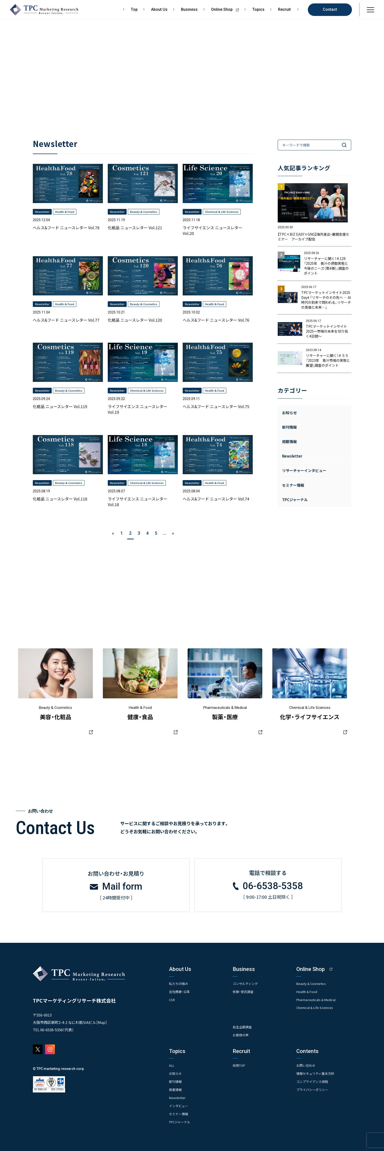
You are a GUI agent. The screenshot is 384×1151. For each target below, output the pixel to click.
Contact (330, 9)
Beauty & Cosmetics (312, 982)
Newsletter (178, 1095)
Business (189, 9)
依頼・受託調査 (244, 990)
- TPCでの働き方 (244, 1098)
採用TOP (240, 1064)
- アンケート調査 (245, 1011)
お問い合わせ (306, 1064)
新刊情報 (176, 1080)
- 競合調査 (240, 1004)
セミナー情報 (179, 1111)
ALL (172, 1064)
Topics (258, 9)
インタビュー (179, 1103)
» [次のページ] (173, 533)
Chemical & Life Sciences (316, 1005)
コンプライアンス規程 (313, 1080)
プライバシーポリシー (313, 1087)
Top (134, 9)
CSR (172, 997)
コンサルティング (246, 982)
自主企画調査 (243, 1025)
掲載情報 (176, 1087)
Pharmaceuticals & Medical (318, 997)
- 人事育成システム (246, 1078)
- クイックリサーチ (246, 1018)
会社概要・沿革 (180, 990)
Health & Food (308, 990)
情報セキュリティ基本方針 (316, 1071)
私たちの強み (179, 982)
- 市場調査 (240, 998)
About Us (159, 9)
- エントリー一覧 (245, 1092)
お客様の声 (241, 1033)
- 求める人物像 (243, 1072)
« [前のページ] (113, 533)
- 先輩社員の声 (243, 1085)
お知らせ (289, 412)
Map (101, 1020)
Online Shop (226, 9)
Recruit (284, 9)
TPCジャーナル (295, 499)
